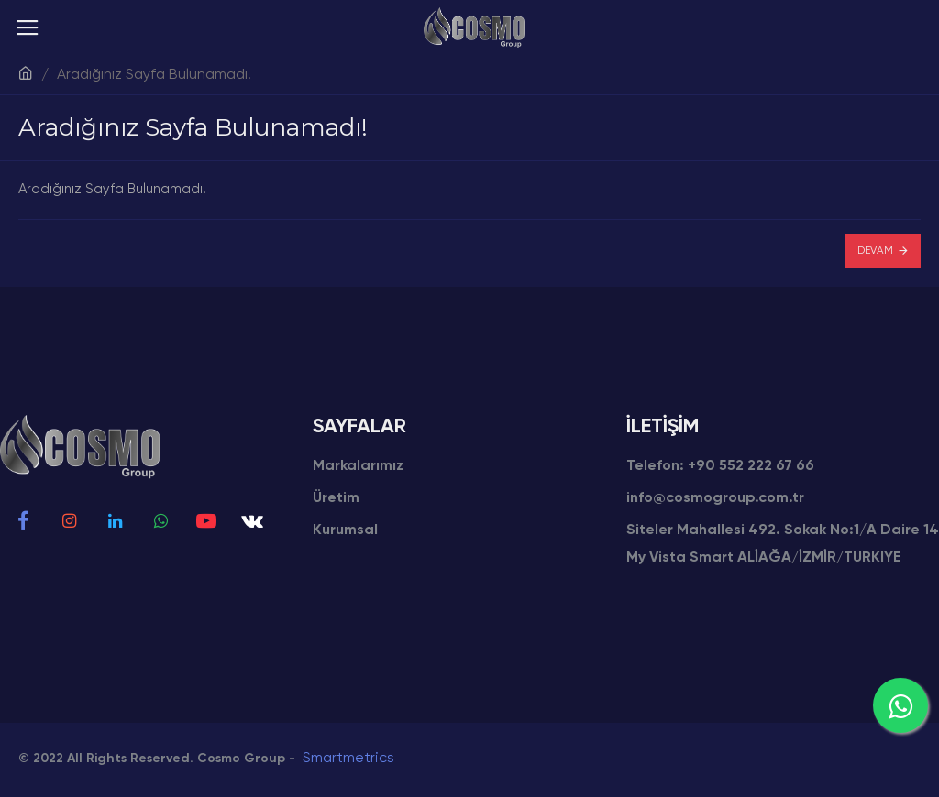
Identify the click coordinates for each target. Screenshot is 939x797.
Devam (875, 251)
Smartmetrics (348, 758)
